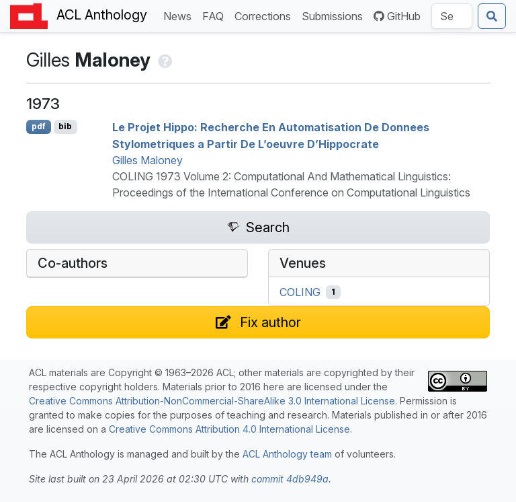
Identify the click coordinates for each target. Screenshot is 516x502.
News (180, 15)
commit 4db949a (290, 479)
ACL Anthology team (287, 454)
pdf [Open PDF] (39, 126)
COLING (300, 292)
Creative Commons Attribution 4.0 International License (229, 429)
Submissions (335, 15)
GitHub (397, 16)
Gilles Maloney (147, 160)
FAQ (215, 15)
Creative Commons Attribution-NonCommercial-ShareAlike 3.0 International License (212, 400)
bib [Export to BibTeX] (65, 126)
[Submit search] (492, 16)
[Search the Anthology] (451, 16)
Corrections (265, 15)
